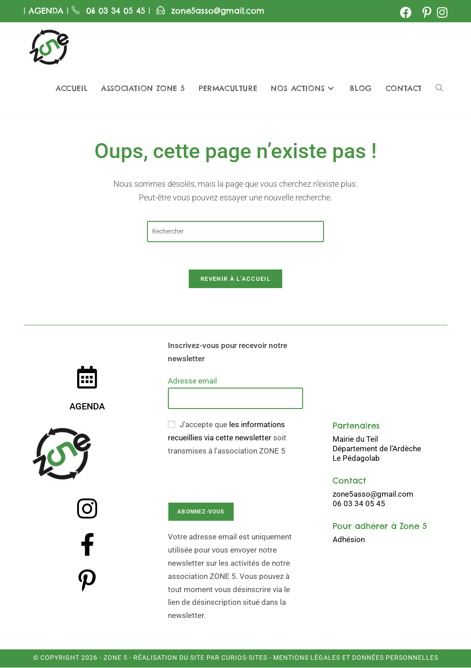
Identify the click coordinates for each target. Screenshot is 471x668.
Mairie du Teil (355, 439)
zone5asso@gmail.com (218, 10)
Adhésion (349, 539)
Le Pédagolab (356, 458)
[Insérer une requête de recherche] (235, 231)
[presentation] (237, 475)
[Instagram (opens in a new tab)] (440, 12)
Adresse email (192, 381)
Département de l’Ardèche (377, 448)
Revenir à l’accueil (235, 279)
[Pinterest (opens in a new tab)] (427, 12)
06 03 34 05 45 (117, 10)
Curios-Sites (243, 658)
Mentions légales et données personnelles (355, 658)
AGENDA (44, 10)
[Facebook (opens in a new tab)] (405, 12)
